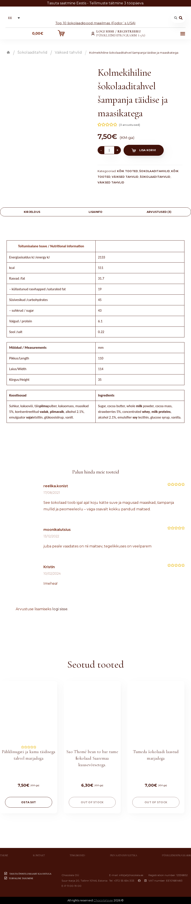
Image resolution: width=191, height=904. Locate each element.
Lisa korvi (147, 150)
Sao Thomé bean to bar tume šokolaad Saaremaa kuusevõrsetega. (92, 758)
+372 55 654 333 (124, 880)
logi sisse (59, 609)
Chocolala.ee (103, 900)
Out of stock (92, 802)
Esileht (8, 52)
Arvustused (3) (159, 212)
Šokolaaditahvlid (32, 52)
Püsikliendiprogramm (176, 855)
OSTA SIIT (28, 802)
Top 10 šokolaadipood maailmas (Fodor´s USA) (95, 23)
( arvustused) (129, 124)
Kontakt (39, 855)
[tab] (32, 212)
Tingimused (77, 855)
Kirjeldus (32, 212)
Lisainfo (96, 212)
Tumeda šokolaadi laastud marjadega (156, 755)
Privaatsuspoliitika (123, 855)
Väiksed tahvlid (68, 52)
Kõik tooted (127, 171)
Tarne (4, 855)
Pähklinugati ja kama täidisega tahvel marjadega (28, 755)
